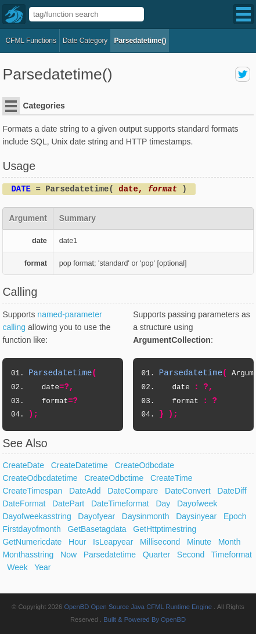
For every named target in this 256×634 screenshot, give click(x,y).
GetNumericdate (32, 541)
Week (17, 567)
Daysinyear (196, 516)
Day (163, 503)
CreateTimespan (32, 490)
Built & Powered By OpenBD (144, 619)
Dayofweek (197, 503)
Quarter (156, 554)
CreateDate (23, 465)
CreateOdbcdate (144, 465)
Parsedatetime (110, 554)
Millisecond (160, 541)
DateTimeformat (120, 503)
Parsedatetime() (140, 41)
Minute (199, 541)
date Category (85, 41)
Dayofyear (96, 516)
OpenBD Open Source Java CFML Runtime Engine (138, 606)
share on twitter (242, 74)
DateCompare (132, 490)
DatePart (68, 503)
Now (68, 554)
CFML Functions (30, 41)
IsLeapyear (113, 541)
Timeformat (231, 554)
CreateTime (171, 478)
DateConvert (188, 490)
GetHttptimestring (164, 529)
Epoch (235, 516)
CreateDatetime (79, 465)
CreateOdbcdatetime (39, 478)
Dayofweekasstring (36, 516)
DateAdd (84, 490)
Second (190, 554)
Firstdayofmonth (31, 529)
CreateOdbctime (113, 478)
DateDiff (231, 490)
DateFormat (23, 503)
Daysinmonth (146, 516)
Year (42, 567)
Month (229, 541)
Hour (77, 541)
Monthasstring (27, 554)
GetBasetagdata (96, 529)
